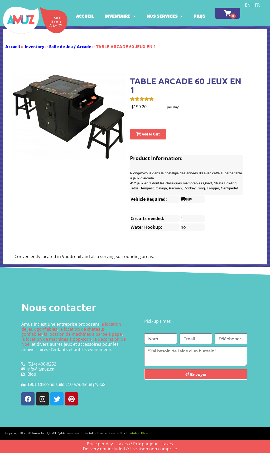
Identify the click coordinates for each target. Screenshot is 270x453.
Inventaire (120, 15)
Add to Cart (148, 134)
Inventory (34, 46)
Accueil (85, 15)
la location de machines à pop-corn (56, 339)
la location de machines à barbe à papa (83, 334)
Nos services (165, 15)
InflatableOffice (137, 433)
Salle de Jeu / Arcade (70, 46)
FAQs (199, 15)
